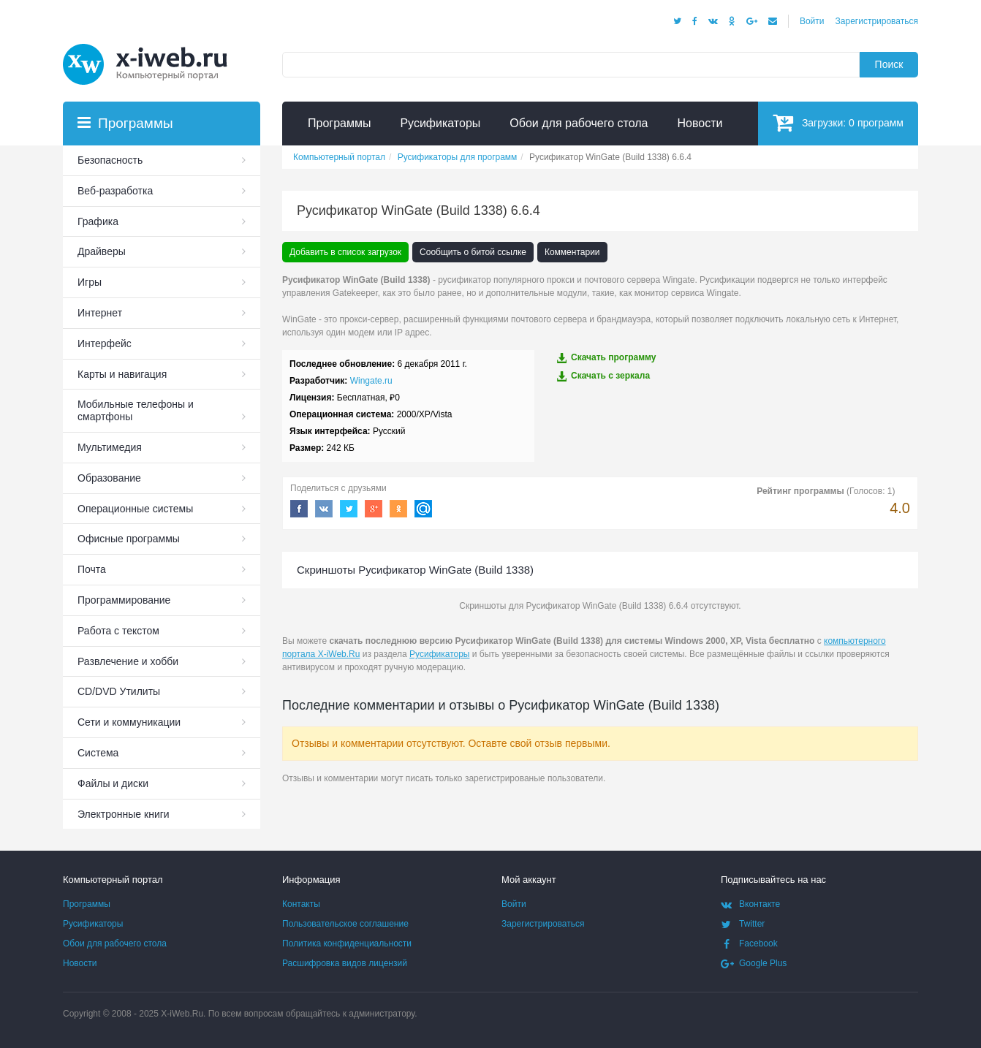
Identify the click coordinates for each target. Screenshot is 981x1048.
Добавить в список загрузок (345, 252)
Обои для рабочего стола (115, 943)
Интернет (99, 313)
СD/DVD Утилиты (118, 691)
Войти (812, 21)
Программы (86, 904)
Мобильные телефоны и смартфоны (135, 410)
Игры (89, 282)
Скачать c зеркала (603, 376)
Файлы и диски (112, 783)
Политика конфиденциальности (347, 943)
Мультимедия (109, 447)
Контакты (301, 904)
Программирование (123, 600)
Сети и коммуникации (129, 722)
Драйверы (101, 251)
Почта (91, 569)
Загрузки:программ (838, 122)
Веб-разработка (115, 191)
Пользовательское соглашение (345, 924)
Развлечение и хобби (127, 661)
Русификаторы (439, 654)
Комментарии (572, 252)
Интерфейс (104, 343)
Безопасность (110, 160)
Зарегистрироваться (877, 21)
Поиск (889, 64)
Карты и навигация (122, 374)
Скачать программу (606, 358)
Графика (97, 221)
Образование (109, 478)
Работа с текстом (118, 631)
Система (97, 753)
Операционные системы (135, 508)
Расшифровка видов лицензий (344, 963)
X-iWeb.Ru (182, 1014)
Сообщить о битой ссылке (473, 252)
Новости (79, 963)
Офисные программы (128, 538)
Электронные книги (123, 814)
